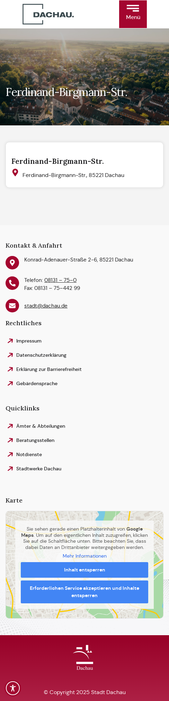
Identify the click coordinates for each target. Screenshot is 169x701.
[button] (133, 14)
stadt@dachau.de (46, 305)
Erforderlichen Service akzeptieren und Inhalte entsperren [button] (84, 591)
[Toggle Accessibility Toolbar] (12, 688)
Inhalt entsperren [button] (84, 570)
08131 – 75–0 (60, 280)
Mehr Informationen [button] (85, 556)
